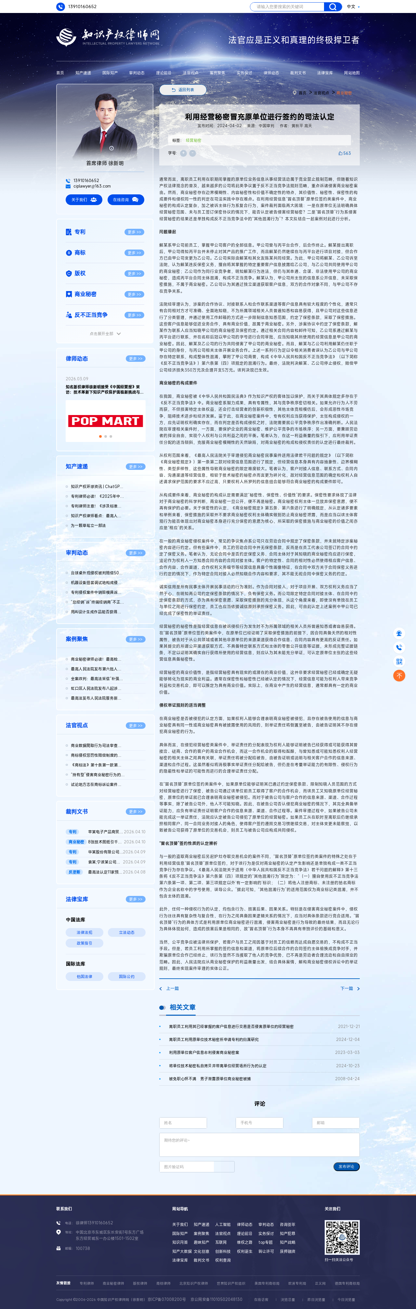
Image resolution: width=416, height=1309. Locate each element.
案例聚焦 (217, 72)
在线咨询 (125, 199)
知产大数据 (182, 1251)
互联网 (221, 1242)
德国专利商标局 (347, 1283)
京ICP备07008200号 (167, 1299)
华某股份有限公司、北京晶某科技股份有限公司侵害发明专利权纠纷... (116, 852)
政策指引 (84, 943)
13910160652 (76, 7)
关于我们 (84, 199)
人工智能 (223, 1224)
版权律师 (140, 1283)
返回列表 (186, 89)
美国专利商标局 (267, 1283)
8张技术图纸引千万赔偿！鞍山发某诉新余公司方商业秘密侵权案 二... (116, 842)
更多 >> (134, 232)
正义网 (320, 1283)
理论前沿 (164, 72)
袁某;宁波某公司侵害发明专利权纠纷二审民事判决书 (116, 862)
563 (347, 153)
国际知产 (110, 72)
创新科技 (223, 1251)
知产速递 (83, 72)
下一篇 (350, 988)
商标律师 (163, 1283)
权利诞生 (245, 1251)
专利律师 (87, 1283)
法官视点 (191, 72)
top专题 (265, 1242)
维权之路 (245, 1242)
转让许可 (266, 1251)
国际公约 (127, 976)
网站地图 (352, 72)
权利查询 (223, 1260)
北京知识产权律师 (193, 1283)
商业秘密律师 (113, 1283)
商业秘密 (344, 92)
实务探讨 (244, 72)
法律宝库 (325, 72)
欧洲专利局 (297, 1283)
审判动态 (137, 72)
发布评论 (346, 1166)
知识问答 (180, 1242)
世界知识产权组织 (231, 1283)
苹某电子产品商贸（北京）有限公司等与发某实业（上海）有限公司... (116, 832)
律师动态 (271, 72)
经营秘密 (194, 140)
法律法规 (84, 932)
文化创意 (201, 1251)
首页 (60, 72)
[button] (100, 436)
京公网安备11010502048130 (216, 1299)
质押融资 (287, 1251)
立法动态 (127, 932)
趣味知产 (201, 1242)
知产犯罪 (287, 1233)
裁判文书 (298, 72)
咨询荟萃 (287, 1224)
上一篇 (169, 988)
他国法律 (84, 976)
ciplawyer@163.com (88, 186)
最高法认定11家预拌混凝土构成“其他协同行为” (116, 872)
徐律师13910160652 (94, 1222)
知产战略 (287, 1242)
